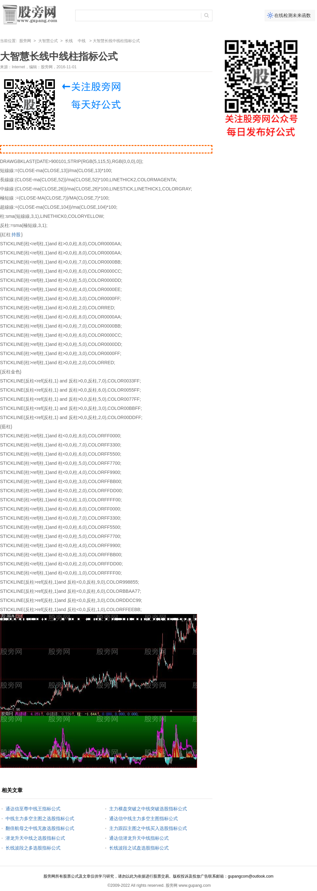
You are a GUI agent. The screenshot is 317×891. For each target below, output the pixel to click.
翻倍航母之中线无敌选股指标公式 (40, 828)
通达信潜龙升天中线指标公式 (139, 838)
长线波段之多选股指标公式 (33, 847)
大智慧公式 (48, 41)
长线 (69, 41)
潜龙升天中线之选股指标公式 (35, 838)
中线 (82, 41)
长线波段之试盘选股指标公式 (139, 847)
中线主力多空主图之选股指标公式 (40, 818)
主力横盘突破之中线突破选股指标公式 (148, 808)
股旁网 (25, 41)
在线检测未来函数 (292, 15)
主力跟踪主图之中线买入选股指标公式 (148, 828)
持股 (16, 234)
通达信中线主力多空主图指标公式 (143, 818)
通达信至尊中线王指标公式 (33, 808)
